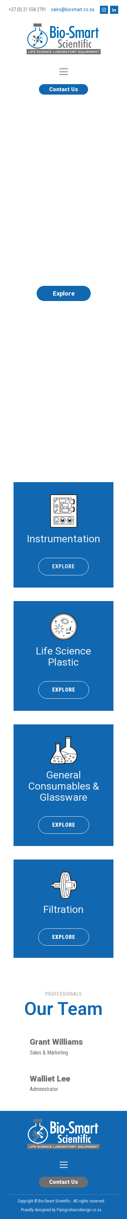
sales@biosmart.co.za (72, 9)
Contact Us (63, 89)
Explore (64, 293)
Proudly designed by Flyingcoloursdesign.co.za (61, 1210)
